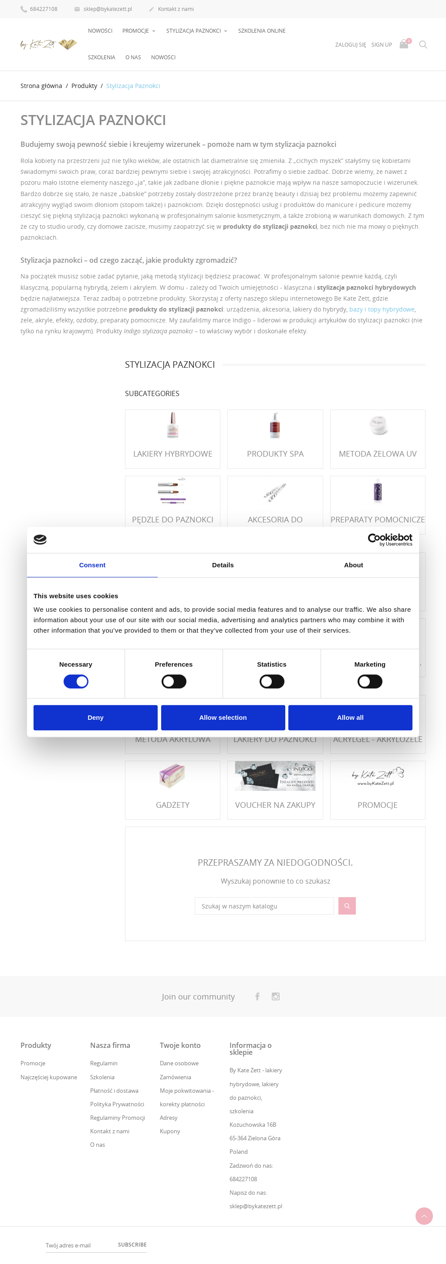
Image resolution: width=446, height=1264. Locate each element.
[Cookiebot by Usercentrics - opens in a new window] (374, 539)
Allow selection (223, 717)
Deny (96, 717)
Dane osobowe (179, 1063)
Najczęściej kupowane (48, 1077)
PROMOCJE (136, 30)
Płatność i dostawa (114, 1091)
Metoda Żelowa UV (378, 453)
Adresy (169, 1118)
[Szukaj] (264, 906)
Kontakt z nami (171, 9)
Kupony (170, 1131)
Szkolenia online (262, 30)
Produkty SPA (275, 453)
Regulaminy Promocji (117, 1118)
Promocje (32, 1063)
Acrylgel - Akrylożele (377, 739)
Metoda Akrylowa (172, 739)
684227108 (38, 8)
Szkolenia (101, 57)
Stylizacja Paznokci (194, 30)
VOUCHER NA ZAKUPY (275, 805)
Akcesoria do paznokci (275, 524)
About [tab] (353, 565)
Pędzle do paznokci (172, 519)
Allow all (350, 717)
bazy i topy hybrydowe (382, 309)
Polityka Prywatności (117, 1104)
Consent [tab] (92, 565)
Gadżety (172, 805)
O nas (133, 57)
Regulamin (104, 1063)
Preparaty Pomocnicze (378, 519)
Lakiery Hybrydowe (173, 453)
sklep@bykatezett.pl (103, 9)
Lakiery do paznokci (275, 739)
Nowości (100, 30)
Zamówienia (175, 1077)
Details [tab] (223, 565)
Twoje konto (180, 1045)
